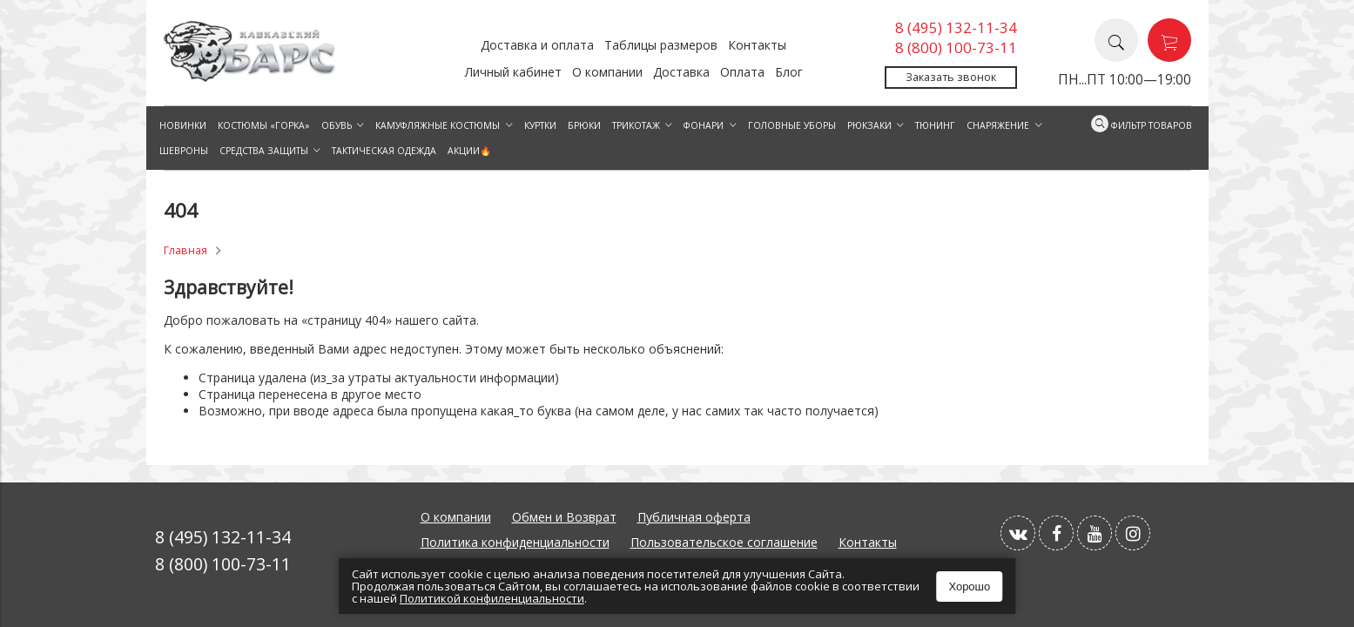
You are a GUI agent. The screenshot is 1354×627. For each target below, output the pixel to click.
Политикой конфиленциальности (492, 598)
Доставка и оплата (537, 45)
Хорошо (969, 586)
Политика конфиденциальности (515, 542)
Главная (185, 250)
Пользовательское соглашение (724, 542)
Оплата (742, 72)
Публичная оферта (694, 517)
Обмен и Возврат (564, 517)
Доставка (681, 72)
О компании (607, 72)
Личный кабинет (513, 72)
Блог (789, 72)
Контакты (757, 45)
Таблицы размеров (660, 45)
